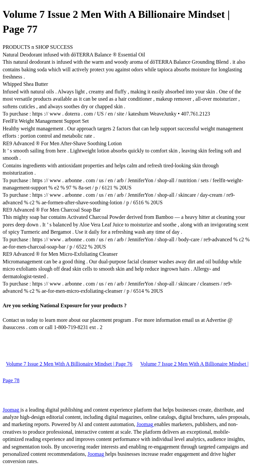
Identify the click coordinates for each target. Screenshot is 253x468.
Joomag (11, 410)
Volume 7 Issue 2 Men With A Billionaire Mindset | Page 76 (69, 364)
